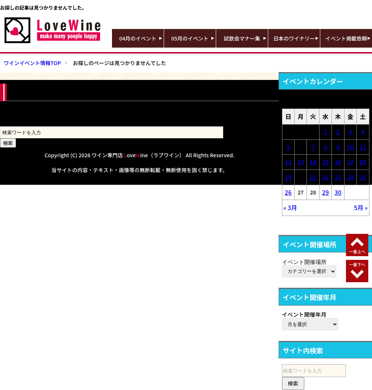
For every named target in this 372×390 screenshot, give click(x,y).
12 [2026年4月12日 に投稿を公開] (288, 161)
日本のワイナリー (294, 38)
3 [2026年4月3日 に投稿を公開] (350, 131)
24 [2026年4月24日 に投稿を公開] (350, 177)
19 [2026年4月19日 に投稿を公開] (288, 177)
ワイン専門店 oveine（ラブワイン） (138, 155)
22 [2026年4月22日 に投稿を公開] (325, 177)
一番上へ (357, 251)
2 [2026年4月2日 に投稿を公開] (338, 131)
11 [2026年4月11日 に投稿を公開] (362, 146)
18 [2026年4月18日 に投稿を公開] (362, 161)
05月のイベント (190, 38)
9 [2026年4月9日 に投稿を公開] (338, 146)
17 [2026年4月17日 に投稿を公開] (350, 161)
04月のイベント (138, 38)
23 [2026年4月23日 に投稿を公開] (337, 177)
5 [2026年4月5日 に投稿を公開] (288, 146)
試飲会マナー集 (242, 38)
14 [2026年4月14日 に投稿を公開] (313, 161)
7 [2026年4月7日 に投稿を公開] (313, 146)
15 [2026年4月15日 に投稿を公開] (325, 161)
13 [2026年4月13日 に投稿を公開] (300, 161)
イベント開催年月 (304, 314)
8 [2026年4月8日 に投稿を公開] (325, 146)
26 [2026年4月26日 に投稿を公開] (288, 192)
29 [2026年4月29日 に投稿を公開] (325, 192)
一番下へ (357, 264)
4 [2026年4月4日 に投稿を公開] (363, 131)
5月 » (361, 207)
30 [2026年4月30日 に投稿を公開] (337, 192)
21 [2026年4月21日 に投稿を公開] (313, 177)
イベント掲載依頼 (346, 38)
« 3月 (290, 207)
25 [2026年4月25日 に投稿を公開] (362, 177)
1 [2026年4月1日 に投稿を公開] (325, 131)
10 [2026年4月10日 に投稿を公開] (350, 146)
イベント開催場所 (304, 261)
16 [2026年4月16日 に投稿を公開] (337, 161)
